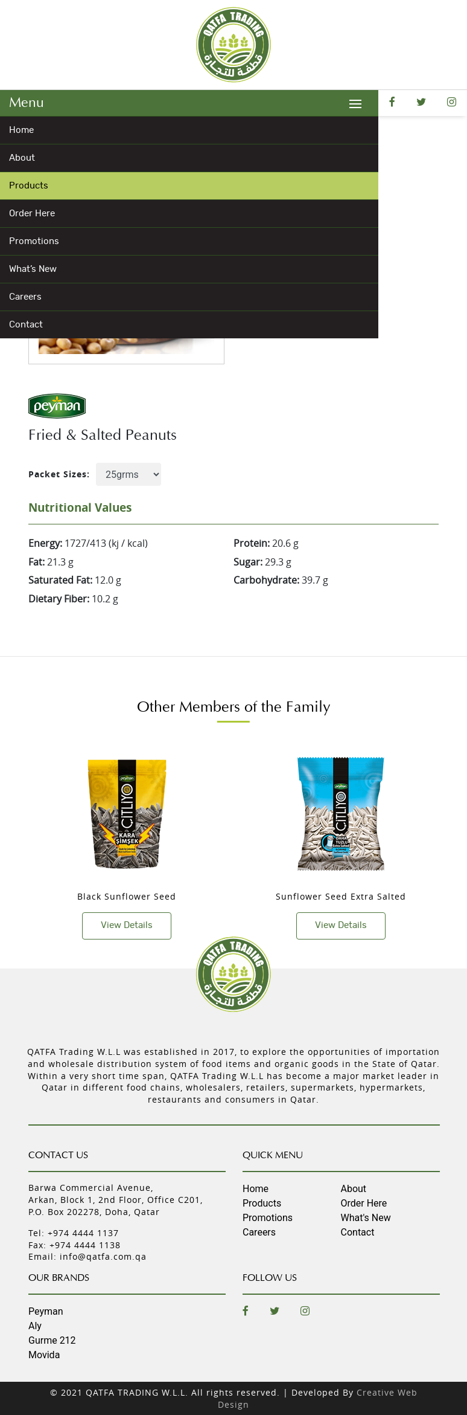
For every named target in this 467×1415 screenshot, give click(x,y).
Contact (26, 324)
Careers (25, 296)
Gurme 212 (52, 1340)
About (22, 158)
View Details (127, 925)
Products (28, 185)
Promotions (34, 241)
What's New (366, 1217)
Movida (44, 1355)
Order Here (32, 213)
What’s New (33, 269)
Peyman (45, 1311)
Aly (35, 1326)
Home (21, 130)
